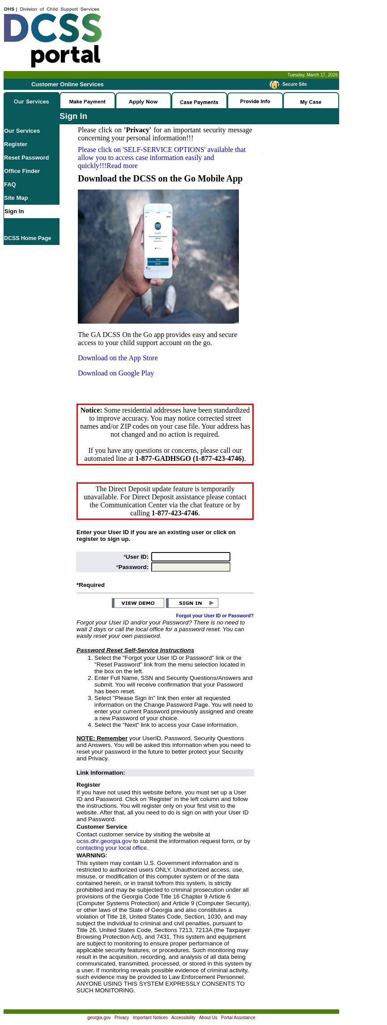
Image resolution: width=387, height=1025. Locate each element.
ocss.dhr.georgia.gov (104, 841)
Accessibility (183, 1017)
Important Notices (150, 1017)
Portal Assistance (238, 1017)
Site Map (16, 197)
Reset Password (26, 157)
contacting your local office (112, 847)
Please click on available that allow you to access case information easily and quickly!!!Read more (162, 157)
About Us (208, 1017)
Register (15, 144)
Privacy (122, 1017)
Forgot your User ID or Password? (215, 615)
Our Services (22, 130)
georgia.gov (99, 1017)
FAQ (10, 184)
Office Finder (22, 171)
